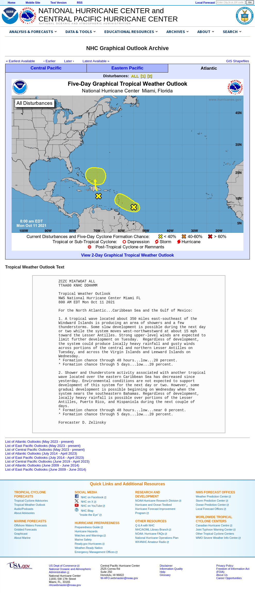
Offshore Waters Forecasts (30, 525)
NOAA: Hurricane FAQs (149, 533)
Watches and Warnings (89, 535)
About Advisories (24, 513)
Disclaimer (166, 565)
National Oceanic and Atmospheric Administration (85, 23)
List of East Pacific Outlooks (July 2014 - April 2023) (44, 458)
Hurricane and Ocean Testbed (153, 504)
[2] (149, 76)
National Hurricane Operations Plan (156, 537)
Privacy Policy (224, 565)
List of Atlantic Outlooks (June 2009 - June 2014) (42, 465)
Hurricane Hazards (86, 531)
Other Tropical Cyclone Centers (215, 533)
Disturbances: (116, 76)
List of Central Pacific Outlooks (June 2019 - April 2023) (47, 461)
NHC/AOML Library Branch (151, 529)
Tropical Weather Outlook (29, 504)
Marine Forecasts (30, 521)
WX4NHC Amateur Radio (150, 541)
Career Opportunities (229, 578)
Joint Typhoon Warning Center (214, 529)
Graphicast (21, 533)
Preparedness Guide (87, 527)
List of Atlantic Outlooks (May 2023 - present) (39, 442)
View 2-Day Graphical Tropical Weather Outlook (127, 255)
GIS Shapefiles (237, 61)
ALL (134, 76)
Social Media (86, 492)
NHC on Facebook (89, 497)
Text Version (58, 2)
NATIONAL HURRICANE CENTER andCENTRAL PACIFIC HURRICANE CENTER (108, 15)
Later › (69, 61)
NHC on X (84, 501)
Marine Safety (83, 539)
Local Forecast (205, 2)
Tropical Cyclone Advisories (31, 500)
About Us (221, 574)
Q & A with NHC (145, 525)
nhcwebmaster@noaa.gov (65, 585)
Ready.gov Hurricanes (88, 543)
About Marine (22, 537)
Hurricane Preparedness (97, 523)
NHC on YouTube (88, 505)
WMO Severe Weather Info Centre (217, 537)
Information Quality (171, 568)
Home (11, 2)
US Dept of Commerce (62, 565)
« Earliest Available (20, 61)
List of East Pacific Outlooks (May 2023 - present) (43, 446)
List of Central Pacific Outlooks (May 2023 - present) (45, 450)
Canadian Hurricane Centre (212, 525)
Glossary (165, 574)
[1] (142, 76)
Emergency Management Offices (95, 552)
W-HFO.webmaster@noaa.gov (119, 578)
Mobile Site (33, 2)
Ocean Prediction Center (211, 504)
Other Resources (150, 521)
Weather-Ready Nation (89, 547)
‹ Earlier (50, 61)
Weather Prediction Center (212, 496)
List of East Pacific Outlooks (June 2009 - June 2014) (45, 469)
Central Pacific (45, 67)
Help (162, 571)
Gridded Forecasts (25, 529)
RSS (79, 2)
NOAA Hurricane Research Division (156, 500)
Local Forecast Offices (209, 508)
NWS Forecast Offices (215, 492)
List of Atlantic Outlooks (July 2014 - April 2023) (41, 453)
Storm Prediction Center (210, 500)
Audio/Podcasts (23, 508)
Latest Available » (96, 61)
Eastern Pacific (127, 67)
